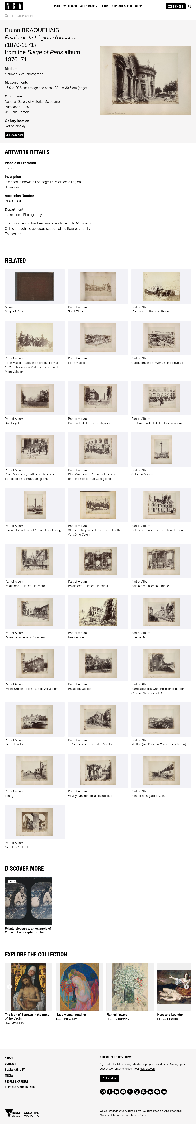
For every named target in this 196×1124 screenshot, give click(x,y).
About (9, 1057)
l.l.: (51, 182)
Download (14, 135)
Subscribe (109, 1078)
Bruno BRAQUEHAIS (32, 30)
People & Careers (16, 1081)
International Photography (23, 215)
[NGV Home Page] (14, 6)
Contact (10, 1063)
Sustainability (15, 1069)
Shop (138, 6)
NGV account (147, 1068)
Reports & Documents (20, 1087)
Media (9, 1075)
